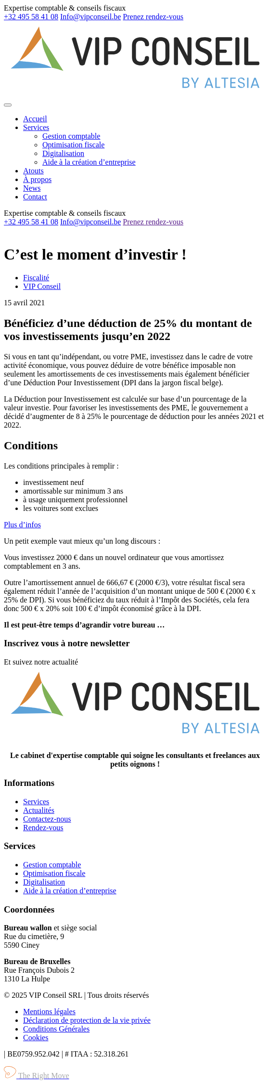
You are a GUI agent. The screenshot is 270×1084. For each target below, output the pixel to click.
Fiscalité (36, 278)
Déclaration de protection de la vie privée (87, 1020)
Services (36, 127)
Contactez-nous (47, 819)
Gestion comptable (71, 136)
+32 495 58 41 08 (31, 17)
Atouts (33, 171)
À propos (37, 179)
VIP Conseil (42, 286)
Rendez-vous (43, 827)
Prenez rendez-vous (153, 17)
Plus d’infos (22, 525)
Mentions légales (49, 1011)
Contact (35, 197)
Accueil (35, 119)
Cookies (35, 1037)
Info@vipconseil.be (90, 17)
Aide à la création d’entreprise (89, 162)
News (31, 188)
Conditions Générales (56, 1029)
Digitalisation (63, 153)
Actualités (38, 810)
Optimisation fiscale (73, 145)
